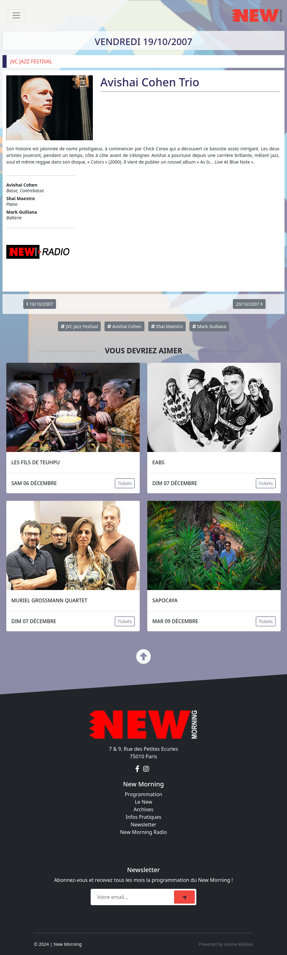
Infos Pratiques (143, 816)
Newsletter (143, 824)
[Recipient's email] (133, 897)
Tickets (125, 483)
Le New (143, 801)
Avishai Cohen (124, 326)
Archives (143, 809)
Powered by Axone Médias (226, 944)
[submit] (184, 897)
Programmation (143, 794)
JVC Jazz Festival (79, 326)
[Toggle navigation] (16, 15)
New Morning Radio (143, 832)
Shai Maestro (167, 326)
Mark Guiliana (209, 326)
